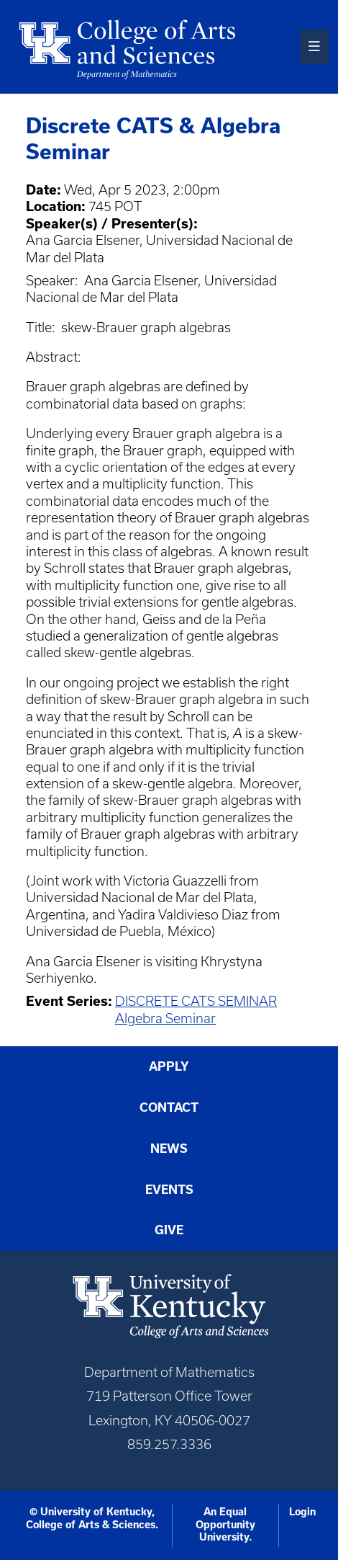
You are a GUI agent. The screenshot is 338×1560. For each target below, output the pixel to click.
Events (169, 1189)
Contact (169, 1107)
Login (302, 1511)
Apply (169, 1066)
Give (169, 1230)
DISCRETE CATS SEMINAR (196, 1001)
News (169, 1148)
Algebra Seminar (165, 1018)
